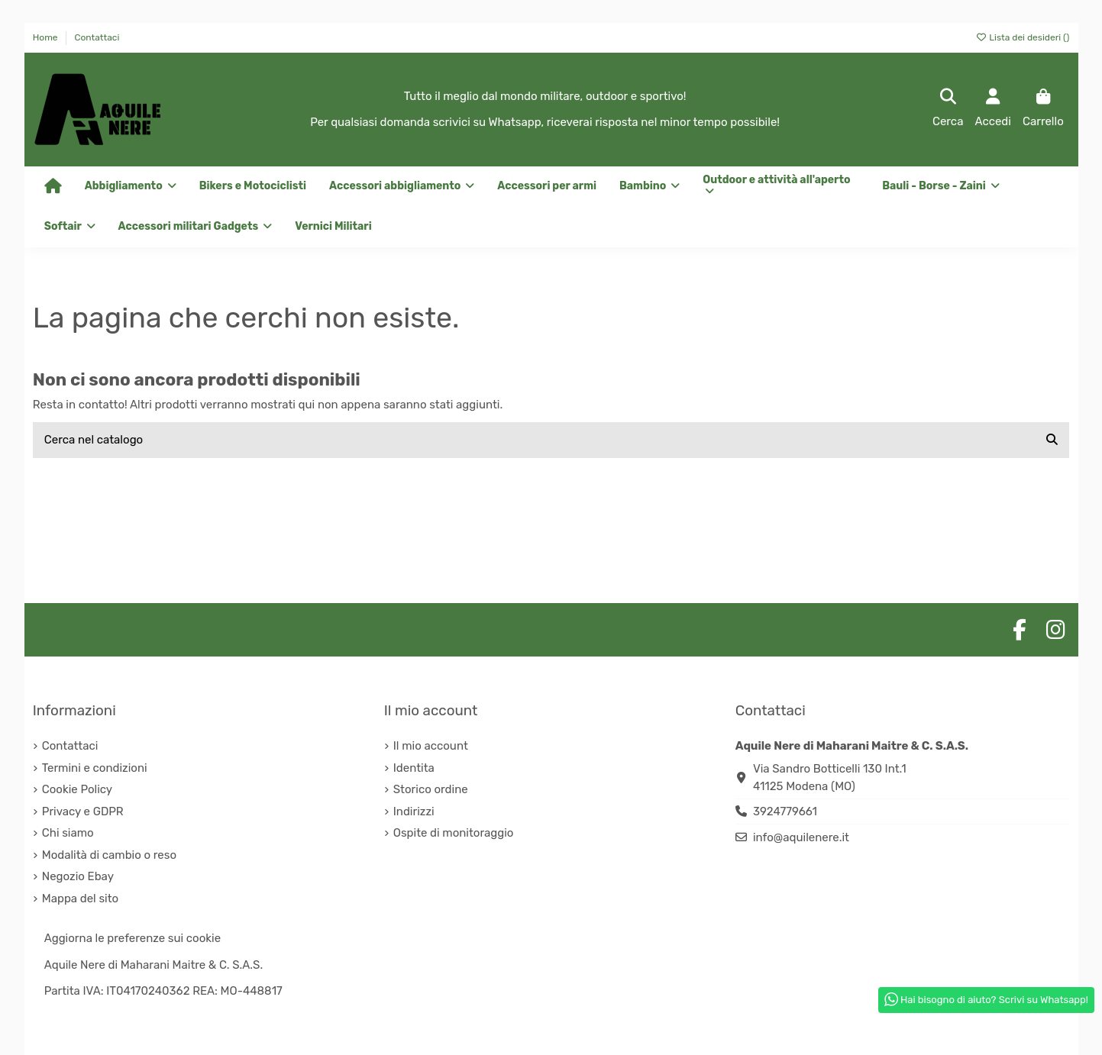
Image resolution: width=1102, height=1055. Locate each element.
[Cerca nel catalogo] (1052, 440)
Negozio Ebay (78, 876)
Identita (414, 768)
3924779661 (785, 811)
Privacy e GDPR (83, 811)
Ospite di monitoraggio (453, 833)
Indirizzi (414, 811)
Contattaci (96, 37)
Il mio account (430, 746)
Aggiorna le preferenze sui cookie (132, 938)
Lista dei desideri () (1022, 37)
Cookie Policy (77, 789)
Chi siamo (68, 833)
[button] (402, 186)
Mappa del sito (80, 898)
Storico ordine (430, 789)
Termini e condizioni (94, 768)
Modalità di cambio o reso (109, 855)
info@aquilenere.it (801, 837)
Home (46, 37)
